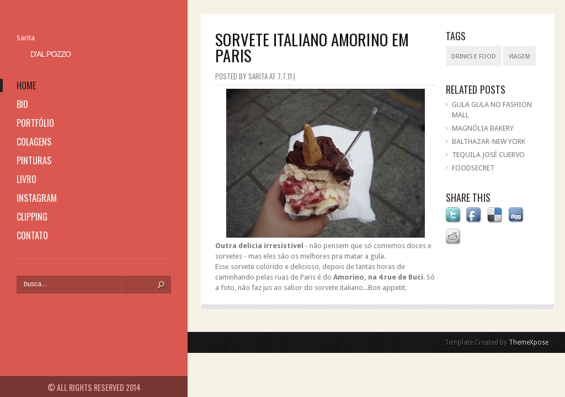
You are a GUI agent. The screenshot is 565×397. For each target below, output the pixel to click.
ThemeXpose (528, 342)
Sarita (26, 38)
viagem (519, 56)
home (26, 85)
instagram (37, 198)
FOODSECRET (473, 168)
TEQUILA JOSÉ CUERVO (488, 155)
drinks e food (473, 56)
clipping (32, 216)
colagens (34, 141)
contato (32, 235)
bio (22, 104)
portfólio (35, 123)
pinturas (34, 160)
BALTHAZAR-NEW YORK (488, 141)
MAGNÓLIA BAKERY (483, 128)
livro (26, 179)
